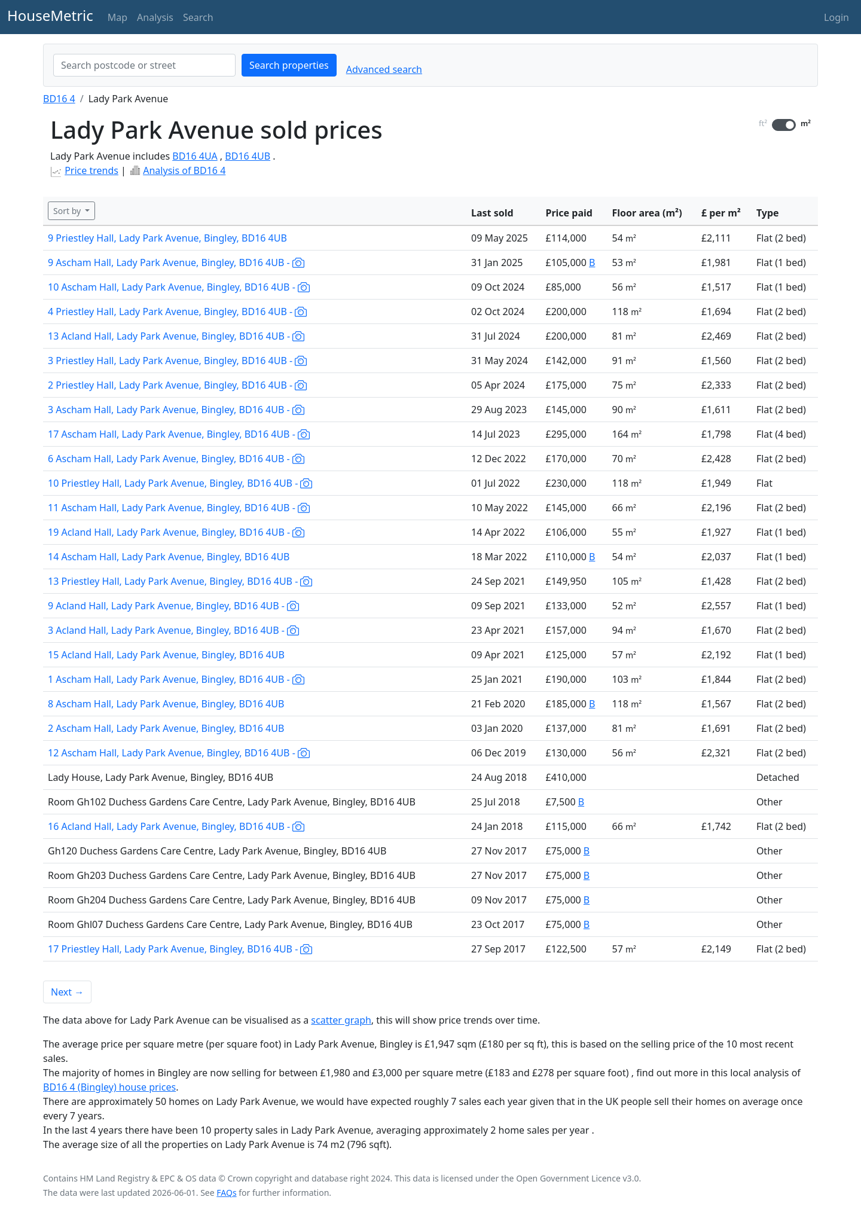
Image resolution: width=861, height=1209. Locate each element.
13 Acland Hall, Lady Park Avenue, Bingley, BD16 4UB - (176, 336)
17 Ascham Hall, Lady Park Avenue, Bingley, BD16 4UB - (179, 434)
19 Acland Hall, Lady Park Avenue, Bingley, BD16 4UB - (176, 532)
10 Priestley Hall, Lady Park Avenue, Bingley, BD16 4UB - (180, 483)
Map (117, 17)
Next (67, 992)
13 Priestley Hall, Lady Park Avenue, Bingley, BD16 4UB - (180, 581)
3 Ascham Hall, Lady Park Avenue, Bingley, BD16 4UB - (176, 409)
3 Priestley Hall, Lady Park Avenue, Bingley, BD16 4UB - (177, 360)
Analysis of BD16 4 (184, 170)
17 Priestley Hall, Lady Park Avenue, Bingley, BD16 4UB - (180, 948)
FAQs (226, 1192)
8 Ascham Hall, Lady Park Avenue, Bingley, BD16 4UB (166, 703)
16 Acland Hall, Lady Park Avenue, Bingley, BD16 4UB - (176, 826)
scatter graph (341, 1020)
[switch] (784, 125)
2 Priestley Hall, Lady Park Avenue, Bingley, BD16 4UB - (177, 385)
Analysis (155, 17)
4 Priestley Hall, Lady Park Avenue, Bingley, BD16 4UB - (177, 311)
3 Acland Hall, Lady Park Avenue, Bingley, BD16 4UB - (173, 630)
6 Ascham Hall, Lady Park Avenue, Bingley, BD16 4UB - (176, 458)
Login (836, 17)
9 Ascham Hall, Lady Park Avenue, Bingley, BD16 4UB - (176, 262)
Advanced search (384, 69)
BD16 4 (59, 98)
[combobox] (144, 65)
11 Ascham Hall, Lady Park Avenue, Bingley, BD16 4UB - (179, 507)
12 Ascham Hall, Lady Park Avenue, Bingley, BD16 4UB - (179, 752)
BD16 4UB (247, 156)
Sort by (68, 210)
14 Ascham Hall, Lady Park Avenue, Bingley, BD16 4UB (169, 556)
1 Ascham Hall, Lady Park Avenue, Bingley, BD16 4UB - (176, 679)
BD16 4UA (194, 156)
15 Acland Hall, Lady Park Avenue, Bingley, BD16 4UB (166, 654)
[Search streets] (144, 65)
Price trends (91, 170)
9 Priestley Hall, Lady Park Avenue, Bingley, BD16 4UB (167, 238)
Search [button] (198, 17)
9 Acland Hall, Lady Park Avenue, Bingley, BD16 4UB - (173, 605)
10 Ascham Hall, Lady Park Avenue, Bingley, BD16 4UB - (179, 287)
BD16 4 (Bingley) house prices (109, 1087)
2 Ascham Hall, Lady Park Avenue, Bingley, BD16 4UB (166, 728)
